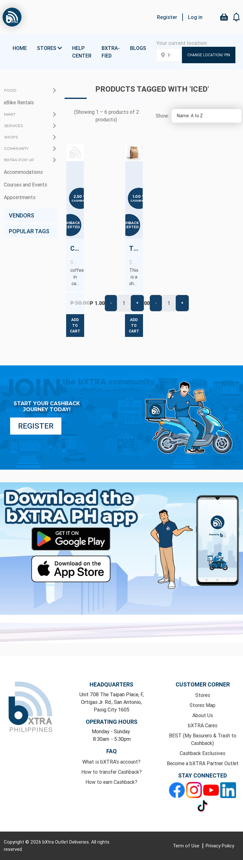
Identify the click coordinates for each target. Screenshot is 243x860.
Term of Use (187, 846)
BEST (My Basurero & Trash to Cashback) (202, 739)
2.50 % (80, 196)
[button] (236, 17)
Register (167, 17)
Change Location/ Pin (208, 54)
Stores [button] (49, 48)
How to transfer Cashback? (111, 772)
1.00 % (139, 196)
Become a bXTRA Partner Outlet (203, 763)
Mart (10, 114)
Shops (11, 137)
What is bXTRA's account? (111, 762)
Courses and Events (25, 184)
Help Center (81, 52)
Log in (195, 17)
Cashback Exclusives (202, 753)
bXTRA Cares (202, 725)
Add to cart (75, 325)
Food (10, 90)
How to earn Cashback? (111, 782)
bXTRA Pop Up (19, 159)
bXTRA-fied (111, 52)
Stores (202, 695)
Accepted (70, 227)
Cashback (80, 200)
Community (16, 148)
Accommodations (23, 172)
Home (20, 48)
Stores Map (202, 705)
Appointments (19, 197)
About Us (202, 715)
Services (13, 125)
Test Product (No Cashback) (136, 255)
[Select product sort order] (206, 116)
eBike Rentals (19, 102)
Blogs (138, 48)
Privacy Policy (220, 846)
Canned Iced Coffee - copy (77, 255)
